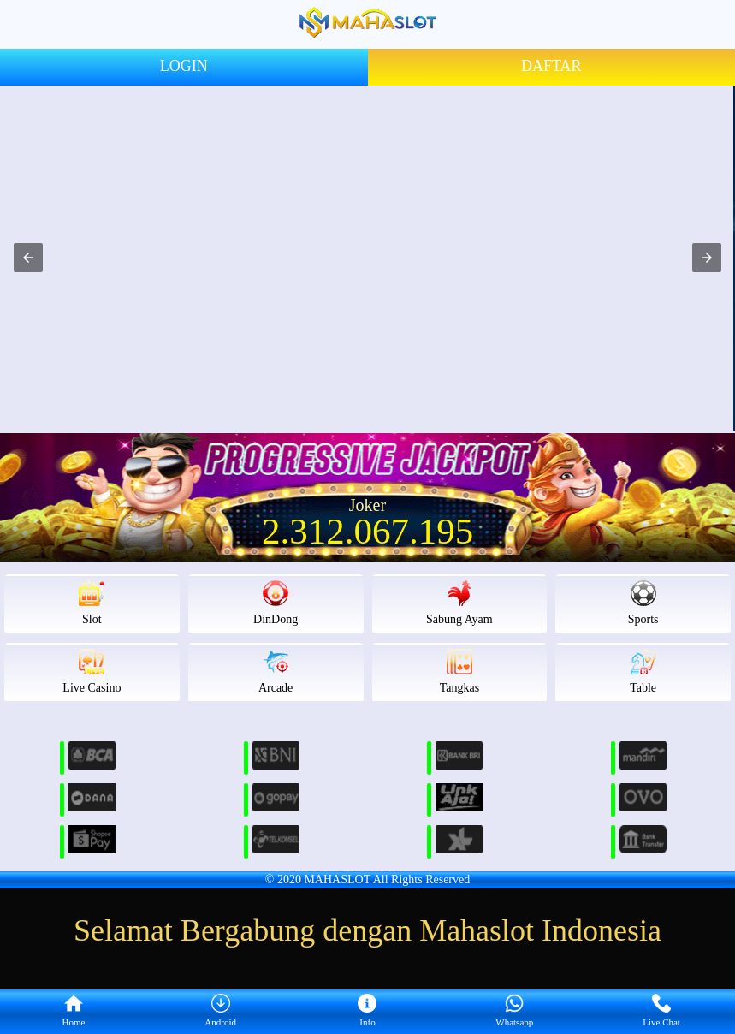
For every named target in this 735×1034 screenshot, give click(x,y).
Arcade (275, 671)
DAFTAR (551, 65)
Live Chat (661, 1011)
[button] (28, 257)
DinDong (275, 603)
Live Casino (91, 671)
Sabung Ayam (459, 603)
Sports (643, 603)
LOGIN (184, 65)
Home (73, 1011)
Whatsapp (514, 1011)
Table (643, 671)
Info (367, 1011)
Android (220, 1011)
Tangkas (459, 671)
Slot (91, 603)
